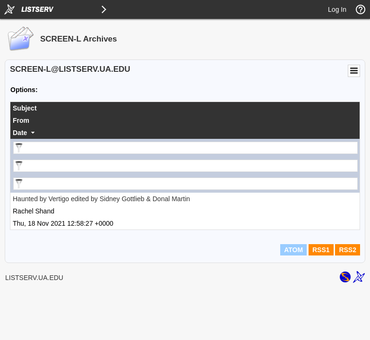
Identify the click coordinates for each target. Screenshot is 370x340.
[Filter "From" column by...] (185, 166)
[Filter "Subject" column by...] (185, 148)
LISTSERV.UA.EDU (34, 277)
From (21, 120)
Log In (337, 9)
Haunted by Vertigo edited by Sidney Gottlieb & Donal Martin (101, 199)
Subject (25, 108)
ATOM (293, 250)
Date (20, 132)
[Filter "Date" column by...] (185, 184)
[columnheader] (185, 108)
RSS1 (321, 250)
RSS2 (347, 250)
